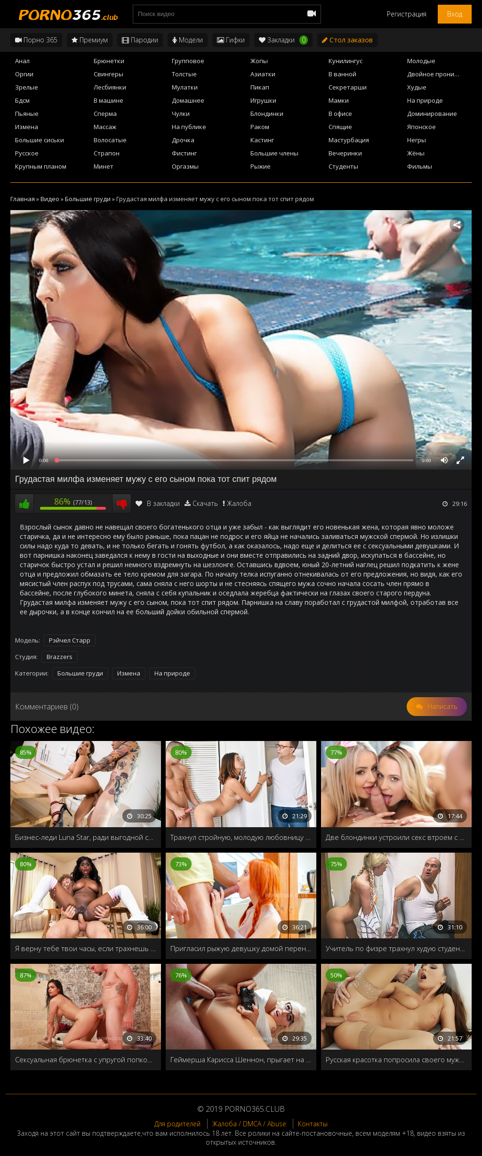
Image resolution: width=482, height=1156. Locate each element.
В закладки (158, 503)
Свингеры (108, 74)
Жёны (416, 153)
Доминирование (432, 113)
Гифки (231, 39)
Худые (416, 87)
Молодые (421, 61)
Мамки (339, 100)
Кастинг (262, 140)
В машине (108, 100)
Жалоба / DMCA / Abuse (249, 1123)
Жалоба (239, 503)
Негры (416, 140)
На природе (425, 100)
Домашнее (188, 100)
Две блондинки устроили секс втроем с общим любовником (396, 837)
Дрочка (183, 140)
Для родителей (177, 1123)
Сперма (105, 113)
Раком (259, 126)
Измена (26, 126)
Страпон (107, 153)
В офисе (340, 113)
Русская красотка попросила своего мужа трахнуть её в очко (396, 1059)
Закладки (283, 40)
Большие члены (274, 153)
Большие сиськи (39, 140)
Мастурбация (349, 140)
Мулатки (185, 87)
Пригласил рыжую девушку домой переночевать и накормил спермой (241, 948)
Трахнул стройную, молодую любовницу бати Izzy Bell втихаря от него (241, 837)
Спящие (340, 126)
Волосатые (110, 140)
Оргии (24, 74)
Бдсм (22, 100)
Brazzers (59, 656)
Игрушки (263, 100)
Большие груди (80, 673)
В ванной (342, 74)
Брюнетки (109, 61)
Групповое (188, 61)
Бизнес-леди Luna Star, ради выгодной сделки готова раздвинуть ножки (85, 837)
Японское (421, 126)
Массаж (105, 126)
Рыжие (260, 166)
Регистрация (406, 13)
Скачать (205, 503)
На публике (189, 126)
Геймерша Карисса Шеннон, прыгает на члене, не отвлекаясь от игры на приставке (241, 1059)
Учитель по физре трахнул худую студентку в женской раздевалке (396, 948)
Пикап (259, 87)
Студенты (343, 166)
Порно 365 (36, 39)
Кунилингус (345, 61)
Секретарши (348, 87)
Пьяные (27, 113)
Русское (27, 153)
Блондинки (266, 113)
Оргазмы (185, 166)
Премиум (90, 39)
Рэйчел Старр (69, 640)
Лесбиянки (110, 87)
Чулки (181, 113)
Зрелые (26, 87)
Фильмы (419, 166)
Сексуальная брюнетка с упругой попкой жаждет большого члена (85, 1059)
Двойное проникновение (439, 74)
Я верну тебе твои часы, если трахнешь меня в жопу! (85, 948)
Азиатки (262, 74)
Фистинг (184, 153)
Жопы (259, 61)
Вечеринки (345, 153)
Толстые (184, 74)
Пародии (140, 39)
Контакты (313, 1123)
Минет (103, 166)
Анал (22, 61)
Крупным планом (40, 166)
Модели (187, 39)
